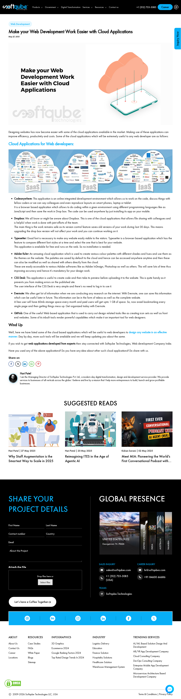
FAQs (30, 648)
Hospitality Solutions (102, 657)
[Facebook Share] (11, 364)
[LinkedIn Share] (24, 364)
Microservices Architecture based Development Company (149, 675)
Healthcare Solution (102, 662)
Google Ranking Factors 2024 (66, 652)
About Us (13, 643)
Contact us (113, 7)
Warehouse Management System (108, 666)
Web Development (20, 24)
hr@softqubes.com (154, 570)
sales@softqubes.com (118, 570)
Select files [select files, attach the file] (45, 582)
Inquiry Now (177, 38)
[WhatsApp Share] (31, 364)
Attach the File (17, 567)
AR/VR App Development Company (151, 651)
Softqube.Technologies (119, 594)
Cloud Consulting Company (146, 656)
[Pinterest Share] (38, 364)
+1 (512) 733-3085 (146, 7)
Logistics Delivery (100, 643)
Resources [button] (101, 7)
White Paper (34, 652)
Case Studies (34, 643)
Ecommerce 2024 (60, 648)
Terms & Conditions (147, 694)
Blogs (30, 657)
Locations (13, 657)
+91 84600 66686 (154, 577)
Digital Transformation (70, 7)
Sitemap (32, 662)
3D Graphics (57, 643)
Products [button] (37, 7)
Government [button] (52, 7)
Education (97, 648)
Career (165, 7)
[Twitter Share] (18, 364)
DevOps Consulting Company (147, 660)
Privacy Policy (166, 694)
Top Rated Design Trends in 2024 (67, 657)
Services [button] (87, 7)
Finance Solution (100, 652)
